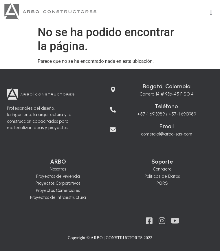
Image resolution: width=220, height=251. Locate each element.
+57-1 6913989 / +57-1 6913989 (166, 114)
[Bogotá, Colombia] (113, 87)
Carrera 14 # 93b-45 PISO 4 (167, 94)
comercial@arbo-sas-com (166, 134)
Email (167, 126)
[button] (211, 12)
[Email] (113, 127)
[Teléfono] (113, 107)
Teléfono (166, 106)
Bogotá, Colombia (166, 86)
